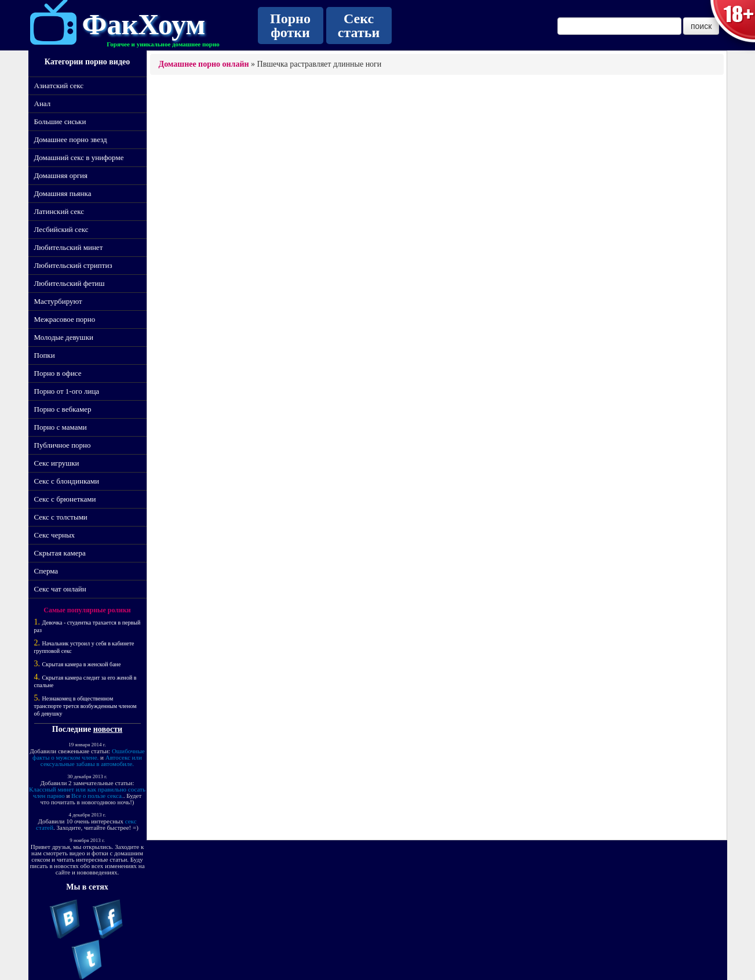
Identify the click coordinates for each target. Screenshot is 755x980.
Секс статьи (359, 25)
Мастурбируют (58, 301)
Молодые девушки (63, 337)
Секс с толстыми (60, 517)
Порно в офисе (58, 373)
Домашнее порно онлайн (204, 64)
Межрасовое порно (65, 319)
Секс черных (54, 535)
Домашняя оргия (60, 175)
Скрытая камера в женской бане (81, 664)
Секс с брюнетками (65, 499)
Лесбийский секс (61, 229)
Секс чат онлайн (60, 589)
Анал (42, 103)
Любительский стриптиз (73, 265)
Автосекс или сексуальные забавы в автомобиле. (91, 760)
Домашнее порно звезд (70, 139)
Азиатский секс (58, 85)
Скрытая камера (60, 553)
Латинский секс (59, 211)
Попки (44, 355)
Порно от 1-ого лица (67, 391)
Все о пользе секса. (97, 795)
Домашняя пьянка (63, 193)
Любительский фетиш (69, 283)
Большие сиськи (60, 121)
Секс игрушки (56, 463)
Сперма (46, 571)
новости (107, 729)
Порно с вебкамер (63, 409)
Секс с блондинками (66, 481)
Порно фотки (290, 25)
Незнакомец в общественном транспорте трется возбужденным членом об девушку (85, 706)
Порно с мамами (60, 427)
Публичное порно (62, 445)
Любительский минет (68, 247)
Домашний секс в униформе (79, 157)
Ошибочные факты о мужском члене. (88, 754)
